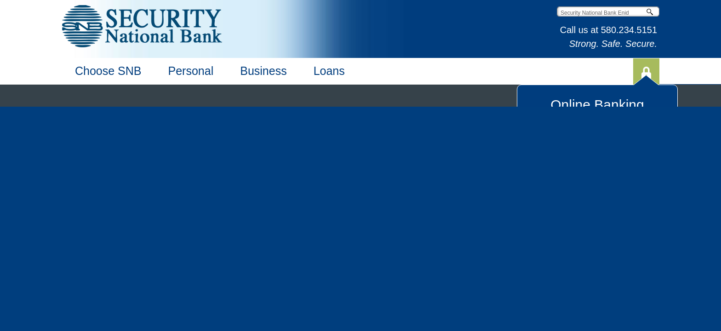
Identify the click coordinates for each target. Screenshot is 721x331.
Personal (191, 70)
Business (263, 70)
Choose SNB (108, 70)
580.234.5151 (629, 30)
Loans (329, 70)
